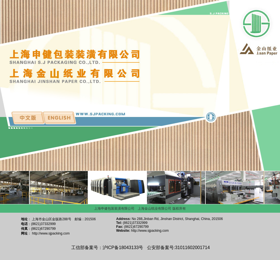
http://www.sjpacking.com (51, 233)
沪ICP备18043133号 (123, 247)
